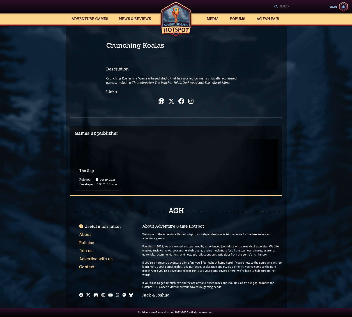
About (85, 234)
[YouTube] (110, 295)
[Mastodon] (124, 295)
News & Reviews (135, 19)
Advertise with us (96, 258)
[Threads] (117, 295)
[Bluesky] (131, 295)
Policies (86, 242)
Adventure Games (89, 19)
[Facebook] (81, 295)
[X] (88, 295)
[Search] (297, 6)
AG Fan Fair (268, 19)
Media (213, 19)
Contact (86, 267)
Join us (85, 250)
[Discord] (96, 295)
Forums (237, 19)
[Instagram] (103, 295)
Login (333, 7)
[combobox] (297, 6)
